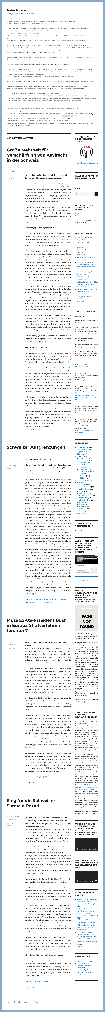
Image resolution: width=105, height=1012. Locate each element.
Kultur (81, 502)
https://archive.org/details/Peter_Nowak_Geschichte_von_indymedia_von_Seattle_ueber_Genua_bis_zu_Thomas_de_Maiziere (86, 578)
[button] (81, 222)
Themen (44, 115)
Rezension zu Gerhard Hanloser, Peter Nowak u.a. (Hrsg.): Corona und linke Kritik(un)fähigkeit (55, 91)
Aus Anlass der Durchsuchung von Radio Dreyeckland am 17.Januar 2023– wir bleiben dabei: (27, 66)
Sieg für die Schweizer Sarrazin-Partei (31, 803)
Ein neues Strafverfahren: (56, 66)
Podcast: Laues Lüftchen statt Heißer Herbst (17, 50)
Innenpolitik (83, 498)
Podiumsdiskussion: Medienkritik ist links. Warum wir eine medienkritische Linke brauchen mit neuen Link (31, 35)
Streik (97, 81)
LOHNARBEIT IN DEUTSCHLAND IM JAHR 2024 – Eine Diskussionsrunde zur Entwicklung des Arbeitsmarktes (31, 30)
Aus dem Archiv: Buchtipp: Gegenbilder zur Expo (18, 23)
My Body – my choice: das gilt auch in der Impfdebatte (71, 88)
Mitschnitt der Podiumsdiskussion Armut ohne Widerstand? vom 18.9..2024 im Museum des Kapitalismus (65, 28)
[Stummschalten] (93, 849)
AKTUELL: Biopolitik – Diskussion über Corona (29, 115)
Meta (21, 118)
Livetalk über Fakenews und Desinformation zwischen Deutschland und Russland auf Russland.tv (48, 118)
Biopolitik (80, 452)
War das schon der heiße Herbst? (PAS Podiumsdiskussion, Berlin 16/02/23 (73, 47)
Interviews (82, 476)
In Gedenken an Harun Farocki (61, 120)
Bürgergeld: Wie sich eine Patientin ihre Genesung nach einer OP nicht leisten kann (87, 265)
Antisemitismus (15, 83)
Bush (10, 648)
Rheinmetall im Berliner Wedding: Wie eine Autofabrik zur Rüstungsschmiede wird (87, 934)
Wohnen (92, 81)
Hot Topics (80, 530)
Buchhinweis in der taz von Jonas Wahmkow (17, 93)
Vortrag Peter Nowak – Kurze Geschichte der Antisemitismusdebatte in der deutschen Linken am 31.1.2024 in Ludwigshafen (35, 45)
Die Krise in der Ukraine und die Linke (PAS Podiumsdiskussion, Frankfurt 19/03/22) (25, 74)
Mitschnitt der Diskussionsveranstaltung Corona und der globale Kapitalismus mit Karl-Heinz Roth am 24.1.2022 (32, 88)
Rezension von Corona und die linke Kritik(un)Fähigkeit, (19, 91)
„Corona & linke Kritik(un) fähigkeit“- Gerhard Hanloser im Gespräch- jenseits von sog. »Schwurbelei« (29, 111)
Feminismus (83, 493)
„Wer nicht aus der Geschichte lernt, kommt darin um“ (19, 52)
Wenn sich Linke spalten (85, 272)
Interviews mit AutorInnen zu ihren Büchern (87, 465)
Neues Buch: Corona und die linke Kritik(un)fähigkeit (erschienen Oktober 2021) (25, 108)
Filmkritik (80, 454)
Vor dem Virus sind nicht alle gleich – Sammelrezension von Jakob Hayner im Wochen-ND (27, 98)
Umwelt (81, 511)
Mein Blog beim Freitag (84, 961)
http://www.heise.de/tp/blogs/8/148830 (38, 981)
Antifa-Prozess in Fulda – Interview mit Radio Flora (18, 125)
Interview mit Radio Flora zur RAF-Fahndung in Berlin (19, 40)
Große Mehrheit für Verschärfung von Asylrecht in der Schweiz (37, 155)
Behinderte (9, 466)
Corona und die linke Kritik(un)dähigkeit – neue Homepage (20, 57)
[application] (86, 844)
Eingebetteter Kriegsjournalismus (84, 69)
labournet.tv (84, 700)
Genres (50, 115)
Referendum (10, 179)
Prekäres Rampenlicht (84, 237)
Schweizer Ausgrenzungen (36, 447)
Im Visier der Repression (12, 118)
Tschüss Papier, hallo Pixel (86, 257)
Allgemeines (83, 485)
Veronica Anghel (82, 513)
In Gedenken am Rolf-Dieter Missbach (64, 35)
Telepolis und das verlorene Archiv (38, 23)
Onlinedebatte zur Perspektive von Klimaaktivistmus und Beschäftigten (45, 50)
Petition (15, 466)
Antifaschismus (84, 487)
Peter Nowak (17, 10)
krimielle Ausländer (14, 823)
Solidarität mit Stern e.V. (80, 35)
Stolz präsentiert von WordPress (28, 1002)
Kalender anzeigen (92, 220)
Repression (82, 507)
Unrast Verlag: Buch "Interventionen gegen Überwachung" (84, 966)
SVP (12, 825)
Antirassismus (82, 450)
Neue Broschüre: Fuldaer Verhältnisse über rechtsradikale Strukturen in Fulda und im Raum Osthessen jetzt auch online (65, 71)
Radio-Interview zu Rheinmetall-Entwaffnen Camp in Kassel (72, 54)
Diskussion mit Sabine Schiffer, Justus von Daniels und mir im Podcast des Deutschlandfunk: (27, 43)
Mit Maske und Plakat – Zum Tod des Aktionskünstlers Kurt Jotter (21, 59)
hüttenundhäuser (84, 496)
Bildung (81, 491)
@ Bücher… (57, 115)
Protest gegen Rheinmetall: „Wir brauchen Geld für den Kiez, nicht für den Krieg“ (86, 925)
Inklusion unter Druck (84, 277)
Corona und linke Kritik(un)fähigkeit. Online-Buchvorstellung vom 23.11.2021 (61, 108)
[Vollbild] (96, 849)
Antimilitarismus (82, 447)
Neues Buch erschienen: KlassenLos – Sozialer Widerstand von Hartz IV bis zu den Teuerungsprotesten (30, 47)
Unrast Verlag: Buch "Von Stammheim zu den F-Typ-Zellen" (86, 972)
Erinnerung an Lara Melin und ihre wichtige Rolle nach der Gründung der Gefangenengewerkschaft (73, 98)
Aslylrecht (11, 178)
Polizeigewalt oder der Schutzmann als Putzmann (76, 45)
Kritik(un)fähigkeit (83, 86)
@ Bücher (82, 458)
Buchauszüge (83, 469)
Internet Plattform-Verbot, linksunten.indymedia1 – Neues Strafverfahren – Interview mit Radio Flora (29, 69)
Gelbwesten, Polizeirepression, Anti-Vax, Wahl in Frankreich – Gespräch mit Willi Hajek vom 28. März (29, 79)
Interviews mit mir (91, 115)
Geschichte (81, 478)
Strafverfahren (10, 650)
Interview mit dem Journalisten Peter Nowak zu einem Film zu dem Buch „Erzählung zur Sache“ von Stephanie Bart (59, 40)
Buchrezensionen (86, 461)
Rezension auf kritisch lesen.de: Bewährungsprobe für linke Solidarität (45, 93)
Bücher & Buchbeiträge (78, 115)
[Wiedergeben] (78, 849)
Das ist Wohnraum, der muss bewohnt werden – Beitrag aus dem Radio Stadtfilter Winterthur (61, 38)
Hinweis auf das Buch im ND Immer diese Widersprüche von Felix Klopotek (73, 95)
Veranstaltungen (67, 115)
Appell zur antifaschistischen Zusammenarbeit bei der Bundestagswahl (23, 28)
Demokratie (40, 83)
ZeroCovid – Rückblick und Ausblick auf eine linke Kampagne (74, 81)
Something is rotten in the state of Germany (64, 69)
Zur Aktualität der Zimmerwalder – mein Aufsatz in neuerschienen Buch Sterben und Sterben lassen (29, 33)
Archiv (14, 115)
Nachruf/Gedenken (83, 480)
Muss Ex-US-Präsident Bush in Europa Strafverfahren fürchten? (37, 625)
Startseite (9, 115)
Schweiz (15, 179)
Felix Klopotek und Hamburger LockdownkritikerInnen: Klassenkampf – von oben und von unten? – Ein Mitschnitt (33, 81)
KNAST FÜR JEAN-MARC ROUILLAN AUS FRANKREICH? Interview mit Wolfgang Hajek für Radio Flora (29, 120)
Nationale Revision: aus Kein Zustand (71, 50)
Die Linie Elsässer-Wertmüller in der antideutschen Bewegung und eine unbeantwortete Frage (28, 18)
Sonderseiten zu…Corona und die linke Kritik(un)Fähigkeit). (79, 113)
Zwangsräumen (32, 83)
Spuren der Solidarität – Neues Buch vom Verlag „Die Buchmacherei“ (22, 38)
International (12, 174)
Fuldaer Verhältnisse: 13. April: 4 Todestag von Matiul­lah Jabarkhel (21, 71)
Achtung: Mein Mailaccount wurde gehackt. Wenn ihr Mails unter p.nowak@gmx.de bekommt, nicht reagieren (32, 54)
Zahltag (8, 83)
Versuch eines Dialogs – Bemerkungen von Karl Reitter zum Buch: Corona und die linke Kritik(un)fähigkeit (31, 95)
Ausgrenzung (12, 465)
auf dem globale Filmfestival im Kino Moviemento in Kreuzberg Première (86, 787)
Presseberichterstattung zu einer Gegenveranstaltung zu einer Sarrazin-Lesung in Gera (27, 123)
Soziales (81, 509)
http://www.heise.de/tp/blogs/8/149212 (38, 777)
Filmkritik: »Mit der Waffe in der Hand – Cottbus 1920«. (45, 52)
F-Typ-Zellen (24, 83)
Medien (81, 504)
